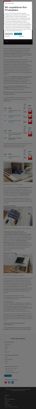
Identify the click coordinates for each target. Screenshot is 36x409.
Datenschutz (21, 36)
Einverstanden (18, 33)
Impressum (7, 36)
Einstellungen (8, 33)
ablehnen (28, 27)
